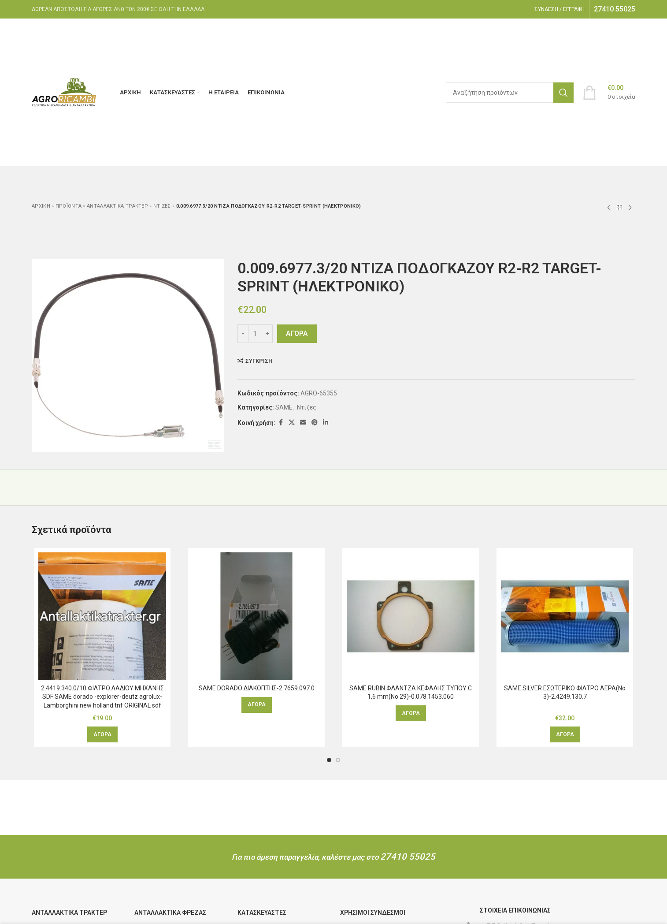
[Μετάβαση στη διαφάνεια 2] (338, 760)
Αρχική (41, 206)
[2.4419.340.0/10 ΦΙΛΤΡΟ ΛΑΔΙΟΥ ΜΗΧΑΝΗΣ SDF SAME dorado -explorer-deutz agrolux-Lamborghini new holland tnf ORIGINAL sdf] (102, 616)
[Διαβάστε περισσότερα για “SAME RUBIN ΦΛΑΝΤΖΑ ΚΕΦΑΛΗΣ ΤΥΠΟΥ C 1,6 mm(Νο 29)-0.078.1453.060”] (411, 713)
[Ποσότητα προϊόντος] (255, 333)
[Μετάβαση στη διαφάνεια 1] (329, 760)
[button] (102, 734)
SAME (284, 407)
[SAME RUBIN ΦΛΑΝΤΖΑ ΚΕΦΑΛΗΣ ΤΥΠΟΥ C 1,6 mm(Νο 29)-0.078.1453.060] (410, 616)
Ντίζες (162, 206)
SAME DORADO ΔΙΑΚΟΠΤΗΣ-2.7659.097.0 (257, 688)
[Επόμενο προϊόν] (630, 207)
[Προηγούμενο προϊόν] (609, 207)
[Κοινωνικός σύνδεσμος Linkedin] (325, 422)
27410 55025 (407, 856)
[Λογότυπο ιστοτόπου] (65, 91)
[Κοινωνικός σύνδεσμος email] (303, 422)
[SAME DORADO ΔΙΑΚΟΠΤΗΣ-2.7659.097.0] (256, 616)
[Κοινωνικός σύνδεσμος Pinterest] (314, 422)
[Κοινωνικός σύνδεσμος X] (291, 422)
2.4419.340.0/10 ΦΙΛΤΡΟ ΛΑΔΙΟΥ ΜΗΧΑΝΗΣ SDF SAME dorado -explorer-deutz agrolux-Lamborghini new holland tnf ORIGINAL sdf (102, 697)
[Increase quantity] (267, 333)
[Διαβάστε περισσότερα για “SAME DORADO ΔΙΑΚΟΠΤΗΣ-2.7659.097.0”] (256, 705)
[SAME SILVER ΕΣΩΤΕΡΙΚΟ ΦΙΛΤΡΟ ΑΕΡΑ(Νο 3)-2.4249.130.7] (565, 616)
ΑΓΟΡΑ (297, 333)
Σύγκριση (259, 361)
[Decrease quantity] (242, 333)
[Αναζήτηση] (510, 92)
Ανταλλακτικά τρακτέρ (117, 206)
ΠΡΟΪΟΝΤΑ (69, 206)
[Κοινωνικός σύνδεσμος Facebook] (280, 422)
